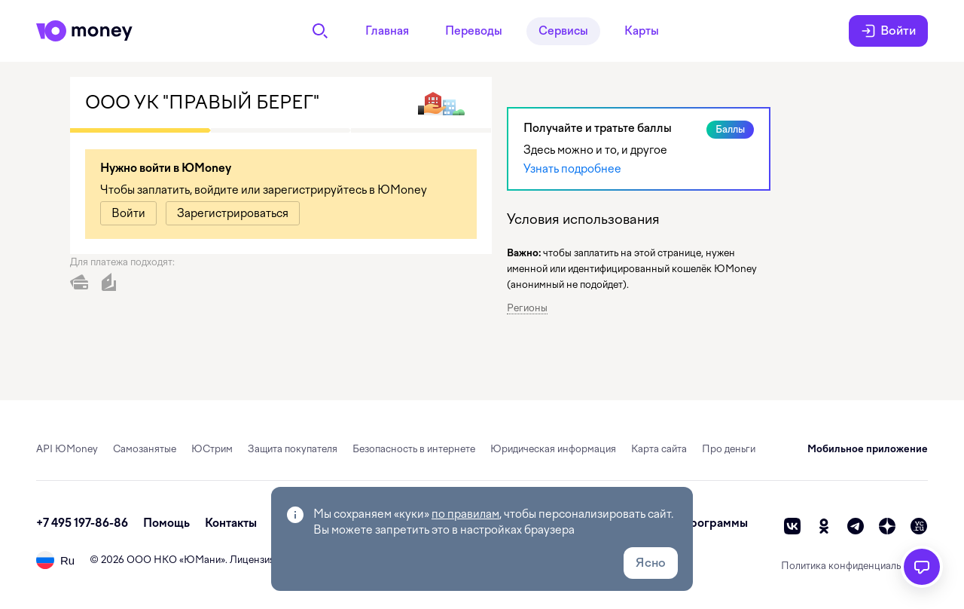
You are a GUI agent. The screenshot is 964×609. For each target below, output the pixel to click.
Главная (387, 31)
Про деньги (728, 448)
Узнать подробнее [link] (572, 169)
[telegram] (856, 526)
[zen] (887, 526)
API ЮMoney (67, 448)
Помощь (166, 523)
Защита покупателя (292, 448)
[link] (128, 213)
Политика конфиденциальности (854, 565)
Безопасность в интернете (413, 448)
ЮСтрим (212, 448)
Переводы (473, 31)
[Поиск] (320, 31)
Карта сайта (659, 448)
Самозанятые (144, 448)
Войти (888, 30)
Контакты (231, 523)
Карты (641, 31)
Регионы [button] (527, 308)
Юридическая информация (553, 448)
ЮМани (202, 559)
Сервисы (563, 31)
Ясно (651, 562)
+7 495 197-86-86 (82, 523)
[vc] (919, 526)
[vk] (792, 526)
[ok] (824, 526)
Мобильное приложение (867, 448)
